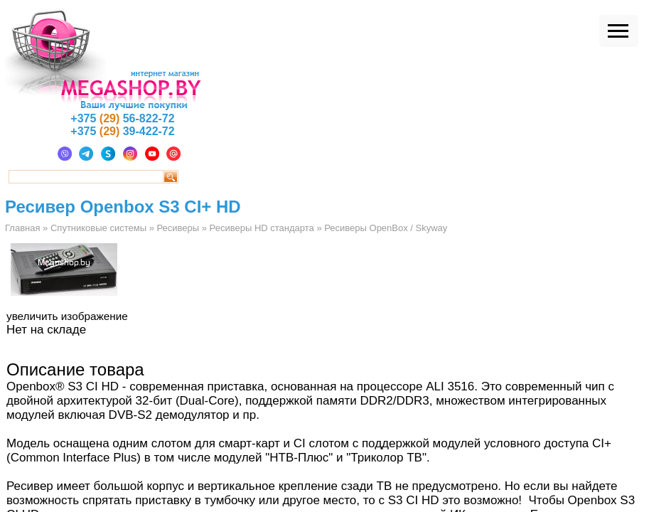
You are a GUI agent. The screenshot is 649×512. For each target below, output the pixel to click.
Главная (22, 228)
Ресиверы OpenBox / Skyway (385, 228)
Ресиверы (177, 228)
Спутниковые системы (98, 228)
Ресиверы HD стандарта (262, 228)
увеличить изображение (67, 316)
